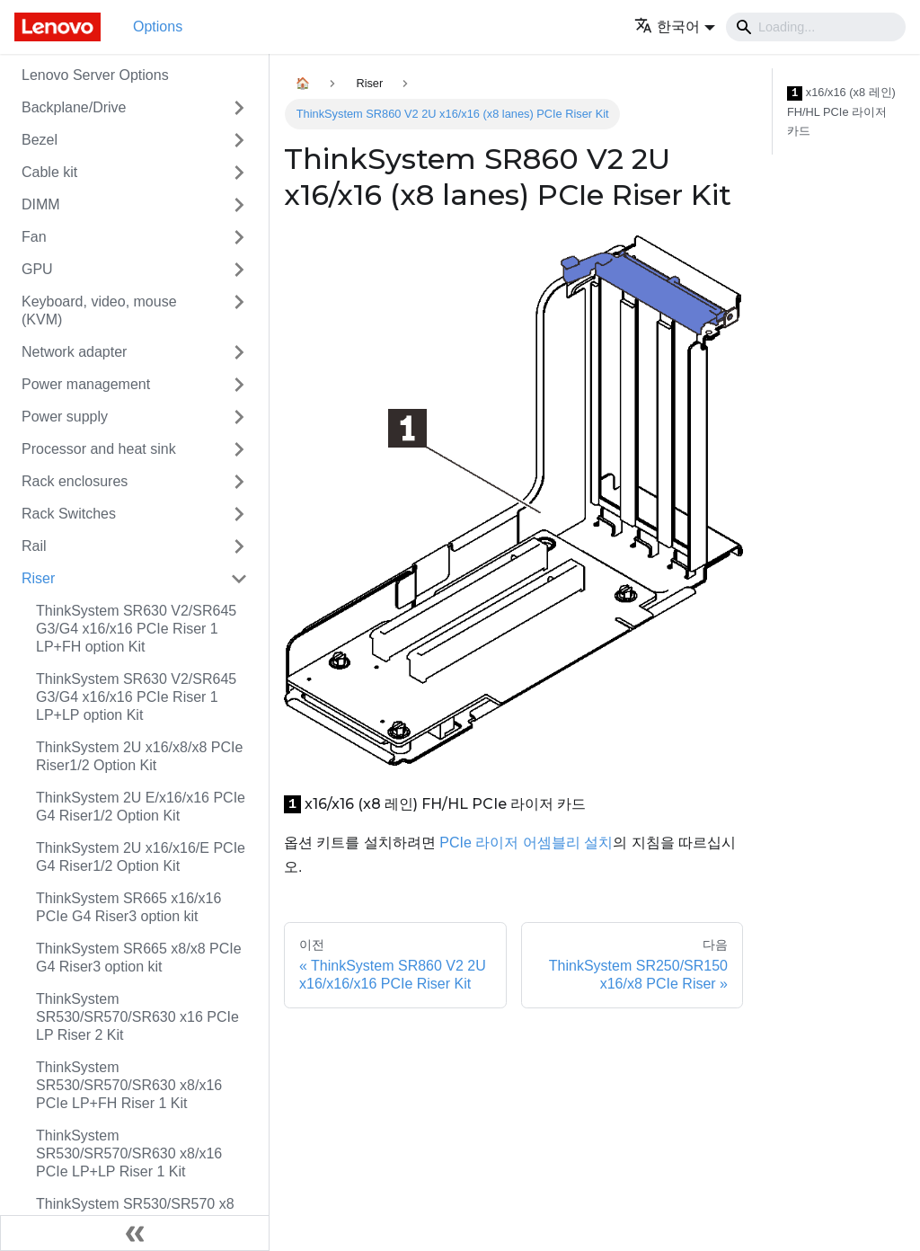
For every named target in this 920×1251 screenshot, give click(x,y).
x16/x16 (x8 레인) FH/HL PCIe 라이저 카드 (841, 111)
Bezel (40, 139)
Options (157, 26)
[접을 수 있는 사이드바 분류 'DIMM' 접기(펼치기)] (239, 205)
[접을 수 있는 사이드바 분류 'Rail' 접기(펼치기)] (239, 546)
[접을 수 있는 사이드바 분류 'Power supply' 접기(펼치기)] (239, 417)
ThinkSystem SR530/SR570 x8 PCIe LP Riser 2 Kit (135, 1212)
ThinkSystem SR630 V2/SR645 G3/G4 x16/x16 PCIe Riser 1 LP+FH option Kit (136, 628)
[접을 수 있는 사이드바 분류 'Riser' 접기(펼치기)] (239, 578)
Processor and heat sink (99, 449)
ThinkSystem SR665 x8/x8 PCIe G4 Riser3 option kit (139, 957)
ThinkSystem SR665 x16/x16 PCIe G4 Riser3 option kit (128, 907)
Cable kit (49, 172)
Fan (34, 236)
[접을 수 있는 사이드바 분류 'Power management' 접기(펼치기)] (239, 384)
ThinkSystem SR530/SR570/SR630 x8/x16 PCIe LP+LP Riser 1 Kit (129, 1153)
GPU (37, 269)
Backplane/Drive (74, 107)
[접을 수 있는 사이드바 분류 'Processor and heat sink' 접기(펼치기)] (239, 449)
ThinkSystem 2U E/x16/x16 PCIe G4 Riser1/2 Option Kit (140, 806)
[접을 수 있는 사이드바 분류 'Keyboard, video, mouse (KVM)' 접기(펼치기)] (239, 311)
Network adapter (74, 351)
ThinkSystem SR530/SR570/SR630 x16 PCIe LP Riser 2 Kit (137, 1016)
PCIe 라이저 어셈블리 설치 (526, 842)
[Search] (816, 27)
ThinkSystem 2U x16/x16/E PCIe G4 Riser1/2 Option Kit (140, 857)
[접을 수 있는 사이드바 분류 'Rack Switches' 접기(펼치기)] (239, 514)
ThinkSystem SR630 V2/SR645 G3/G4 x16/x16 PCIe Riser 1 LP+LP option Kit (136, 697)
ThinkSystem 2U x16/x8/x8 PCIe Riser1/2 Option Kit (139, 756)
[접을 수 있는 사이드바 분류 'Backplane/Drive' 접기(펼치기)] (239, 107)
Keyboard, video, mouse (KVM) (99, 310)
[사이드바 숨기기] (135, 1233)
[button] (674, 26)
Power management (86, 384)
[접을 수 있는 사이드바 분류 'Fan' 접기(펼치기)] (239, 237)
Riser (38, 578)
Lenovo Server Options (95, 75)
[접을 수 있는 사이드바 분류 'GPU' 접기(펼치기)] (239, 269)
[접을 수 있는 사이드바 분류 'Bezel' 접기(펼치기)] (239, 140)
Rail (34, 546)
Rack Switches (69, 513)
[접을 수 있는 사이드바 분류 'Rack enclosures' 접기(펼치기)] (239, 481)
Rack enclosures (75, 481)
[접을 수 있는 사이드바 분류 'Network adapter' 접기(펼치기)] (239, 352)
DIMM (41, 204)
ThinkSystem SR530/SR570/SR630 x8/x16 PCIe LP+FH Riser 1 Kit (129, 1085)
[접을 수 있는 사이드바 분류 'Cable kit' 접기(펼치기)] (239, 172)
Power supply (65, 416)
